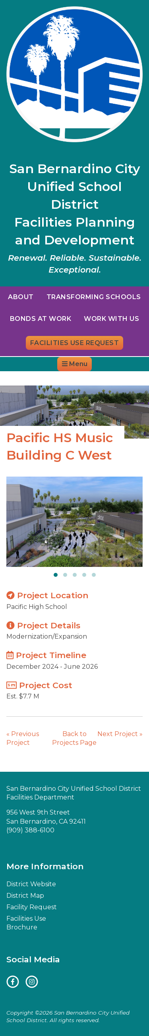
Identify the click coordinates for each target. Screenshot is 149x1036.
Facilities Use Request (74, 343)
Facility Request (31, 907)
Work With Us (111, 318)
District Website (34, 378)
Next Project (120, 734)
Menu (74, 364)
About (20, 297)
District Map (88, 378)
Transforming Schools (93, 297)
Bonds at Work (40, 318)
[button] (55, 575)
